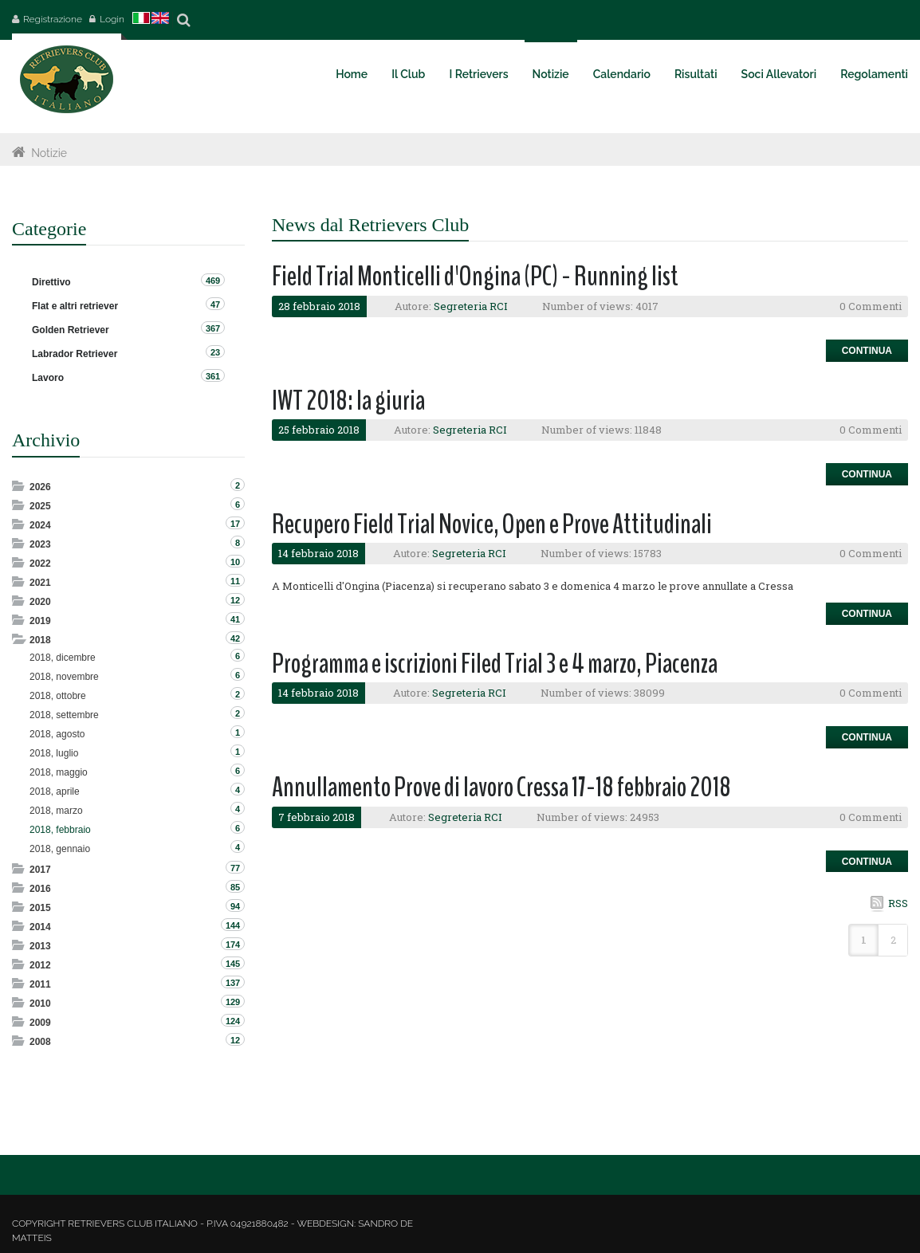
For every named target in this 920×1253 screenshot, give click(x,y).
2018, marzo (56, 810)
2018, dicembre (62, 657)
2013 (40, 946)
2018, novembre (64, 676)
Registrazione (52, 19)
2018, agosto (57, 734)
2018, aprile (54, 791)
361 (213, 376)
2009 (40, 1022)
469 (213, 280)
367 (213, 328)
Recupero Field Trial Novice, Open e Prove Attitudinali (492, 524)
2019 (40, 620)
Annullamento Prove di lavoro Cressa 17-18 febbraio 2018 (501, 787)
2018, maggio (58, 772)
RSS (898, 903)
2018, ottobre (57, 695)
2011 (40, 984)
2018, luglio (53, 753)
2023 (40, 544)
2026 (40, 487)
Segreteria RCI (471, 306)
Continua (867, 350)
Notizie (49, 153)
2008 (40, 1041)
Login (112, 19)
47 (215, 304)
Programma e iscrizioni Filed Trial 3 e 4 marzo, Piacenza (495, 663)
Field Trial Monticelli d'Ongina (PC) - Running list (475, 276)
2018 (40, 640)
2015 (40, 907)
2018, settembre (64, 715)
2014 (40, 927)
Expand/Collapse (19, 486)
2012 (40, 965)
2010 (40, 1003)
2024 (40, 525)
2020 (40, 601)
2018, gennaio (59, 848)
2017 (40, 869)
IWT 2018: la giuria (348, 400)
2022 (40, 563)
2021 (40, 582)
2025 (40, 506)
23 (215, 352)
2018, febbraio (60, 829)
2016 (40, 888)
